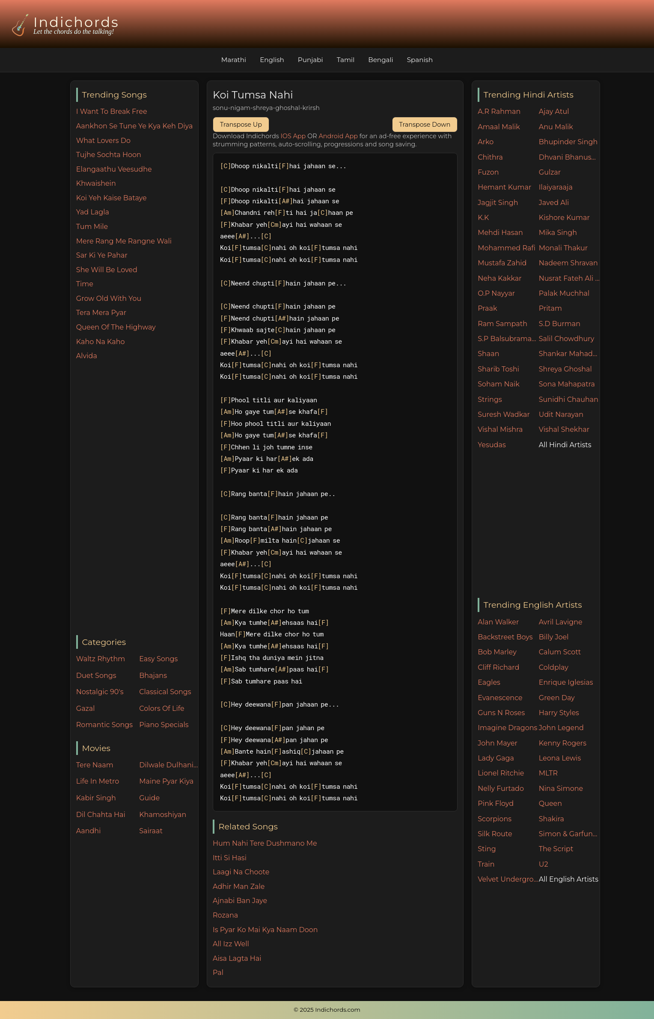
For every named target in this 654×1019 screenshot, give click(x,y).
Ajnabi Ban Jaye (240, 901)
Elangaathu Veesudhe (114, 169)
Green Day (557, 698)
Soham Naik (499, 384)
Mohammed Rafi (506, 248)
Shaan (488, 354)
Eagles (489, 682)
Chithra (490, 157)
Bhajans (153, 675)
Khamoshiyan (162, 815)
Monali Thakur (563, 248)
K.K (483, 218)
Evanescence (500, 698)
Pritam (550, 308)
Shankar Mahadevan (569, 354)
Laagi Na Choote (241, 872)
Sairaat (151, 831)
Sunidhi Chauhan (568, 399)
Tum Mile (92, 227)
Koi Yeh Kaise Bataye (111, 198)
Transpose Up (241, 124)
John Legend (561, 728)
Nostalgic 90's (100, 692)
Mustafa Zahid (502, 263)
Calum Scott (560, 652)
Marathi (233, 60)
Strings (490, 399)
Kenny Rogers (562, 743)
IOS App (293, 136)
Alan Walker (498, 622)
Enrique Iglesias (566, 682)
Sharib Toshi (498, 369)
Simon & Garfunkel (569, 834)
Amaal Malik (499, 127)
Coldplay (553, 667)
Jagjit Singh (498, 203)
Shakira (551, 819)
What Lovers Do (103, 141)
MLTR (548, 773)
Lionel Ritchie (501, 773)
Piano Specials (163, 725)
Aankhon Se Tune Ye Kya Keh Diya (134, 126)
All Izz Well (231, 944)
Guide (149, 798)
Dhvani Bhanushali (569, 157)
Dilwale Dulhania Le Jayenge (168, 765)
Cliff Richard (498, 667)
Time (84, 284)
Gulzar (550, 172)
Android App (338, 136)
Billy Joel (554, 637)
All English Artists (568, 879)
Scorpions (494, 819)
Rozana (225, 915)
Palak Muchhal (564, 293)
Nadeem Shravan (568, 263)
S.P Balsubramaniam (508, 339)
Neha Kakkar (500, 278)
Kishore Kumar (564, 218)
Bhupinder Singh (568, 142)
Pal (218, 972)
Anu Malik (556, 127)
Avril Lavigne (561, 622)
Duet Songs (96, 675)
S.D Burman (559, 324)
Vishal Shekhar (564, 429)
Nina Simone (561, 788)
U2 (543, 864)
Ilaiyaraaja (556, 187)
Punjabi (310, 60)
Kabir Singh (96, 798)
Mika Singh (558, 233)
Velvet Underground (508, 879)
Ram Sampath (502, 324)
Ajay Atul (554, 111)
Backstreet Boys (505, 637)
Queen (550, 803)
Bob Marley (497, 652)
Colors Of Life (161, 708)
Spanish (420, 60)
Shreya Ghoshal (565, 369)
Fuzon (488, 172)
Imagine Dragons (507, 728)
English (272, 60)
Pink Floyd (496, 803)
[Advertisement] (137, 498)
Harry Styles (559, 713)
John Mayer (497, 743)
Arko (485, 142)
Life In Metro (97, 781)
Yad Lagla (92, 212)
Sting (487, 849)
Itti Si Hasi (230, 858)
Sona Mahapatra (567, 384)
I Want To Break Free (111, 111)
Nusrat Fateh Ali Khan (569, 278)
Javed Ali (554, 203)
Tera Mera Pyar (101, 313)
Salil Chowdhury (567, 339)
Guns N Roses (501, 713)
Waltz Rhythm (100, 659)
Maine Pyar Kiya (166, 781)
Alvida (86, 356)
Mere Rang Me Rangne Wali (124, 241)
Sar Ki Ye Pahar (102, 255)
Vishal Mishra (500, 429)
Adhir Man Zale (239, 886)
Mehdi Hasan (500, 233)
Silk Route (495, 834)
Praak (487, 308)
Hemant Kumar (504, 187)
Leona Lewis (560, 758)
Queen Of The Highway (116, 327)
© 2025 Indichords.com (327, 1009)
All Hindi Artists (565, 445)
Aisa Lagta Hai (237, 958)
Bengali (380, 60)
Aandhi (88, 831)
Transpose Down (425, 124)
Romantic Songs (104, 725)
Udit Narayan (561, 414)
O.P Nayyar (496, 293)
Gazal (85, 708)
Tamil (346, 60)
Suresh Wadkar (504, 414)
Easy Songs (158, 659)
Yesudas (492, 445)
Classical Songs (165, 692)
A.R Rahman (499, 111)
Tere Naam (94, 765)
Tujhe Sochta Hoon (108, 155)
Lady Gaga (496, 758)
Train (486, 864)
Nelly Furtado (501, 788)
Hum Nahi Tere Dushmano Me (265, 843)
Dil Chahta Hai (100, 815)
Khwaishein (96, 183)
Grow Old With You (109, 298)
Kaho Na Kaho (100, 342)
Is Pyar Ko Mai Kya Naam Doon (265, 930)
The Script (556, 849)
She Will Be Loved (106, 270)
